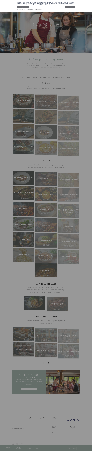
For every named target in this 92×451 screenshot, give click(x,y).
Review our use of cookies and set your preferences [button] (30, 9)
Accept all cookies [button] (70, 7)
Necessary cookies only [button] (23, 7)
